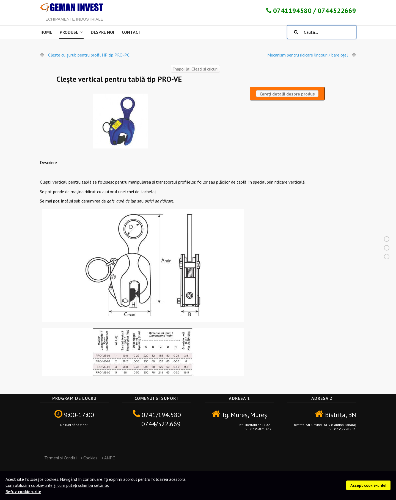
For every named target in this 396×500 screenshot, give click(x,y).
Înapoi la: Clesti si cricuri (195, 69)
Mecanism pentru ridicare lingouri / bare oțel (307, 55)
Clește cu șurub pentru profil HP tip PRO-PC (89, 55)
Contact (131, 32)
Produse (69, 32)
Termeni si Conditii (58, 457)
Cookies (90, 457)
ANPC (110, 457)
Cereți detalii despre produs (287, 94)
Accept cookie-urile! (368, 485)
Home (46, 32)
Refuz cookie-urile (23, 491)
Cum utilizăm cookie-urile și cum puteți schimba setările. (57, 485)
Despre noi (102, 32)
